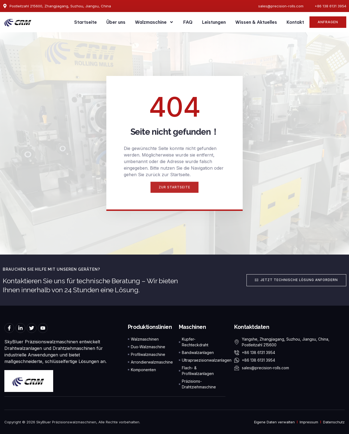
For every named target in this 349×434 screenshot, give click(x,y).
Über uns (115, 22)
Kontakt (295, 22)
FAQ (187, 22)
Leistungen (214, 22)
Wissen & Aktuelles (256, 22)
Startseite (85, 22)
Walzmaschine (154, 22)
